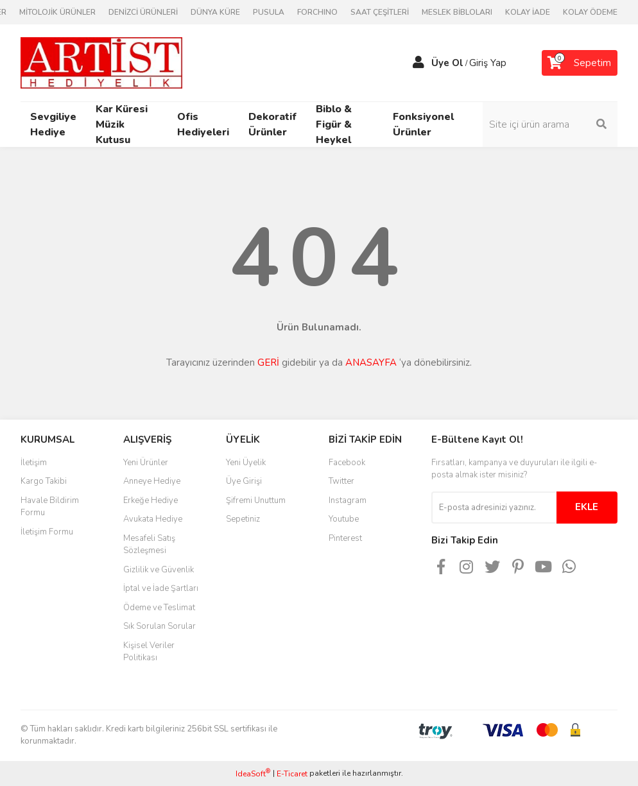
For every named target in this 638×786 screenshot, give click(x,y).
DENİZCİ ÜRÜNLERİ (143, 12)
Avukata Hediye (152, 519)
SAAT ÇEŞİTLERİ (379, 12)
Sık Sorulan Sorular (159, 626)
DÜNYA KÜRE (215, 12)
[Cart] (579, 63)
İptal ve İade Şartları (160, 588)
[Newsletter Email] (493, 507)
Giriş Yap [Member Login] (487, 62)
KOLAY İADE (527, 12)
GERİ (268, 362)
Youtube (344, 519)
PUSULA (268, 12)
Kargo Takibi (44, 481)
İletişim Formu (47, 532)
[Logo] (101, 62)
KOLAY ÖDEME (590, 12)
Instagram (347, 500)
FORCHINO (317, 12)
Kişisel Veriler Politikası (149, 652)
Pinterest (345, 538)
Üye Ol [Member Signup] (447, 62)
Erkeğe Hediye (150, 500)
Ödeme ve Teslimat (159, 607)
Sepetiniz (243, 519)
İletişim (34, 462)
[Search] (550, 124)
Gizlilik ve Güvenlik (158, 570)
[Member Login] (418, 63)
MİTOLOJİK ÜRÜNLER (57, 12)
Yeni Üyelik (246, 462)
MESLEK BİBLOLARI (457, 12)
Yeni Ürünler (145, 462)
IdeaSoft (253, 773)
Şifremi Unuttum (256, 500)
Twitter (341, 481)
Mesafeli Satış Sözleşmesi (149, 545)
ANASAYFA (371, 362)
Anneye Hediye (151, 481)
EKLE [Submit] (586, 506)
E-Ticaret (292, 774)
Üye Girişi (244, 481)
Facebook (347, 462)
